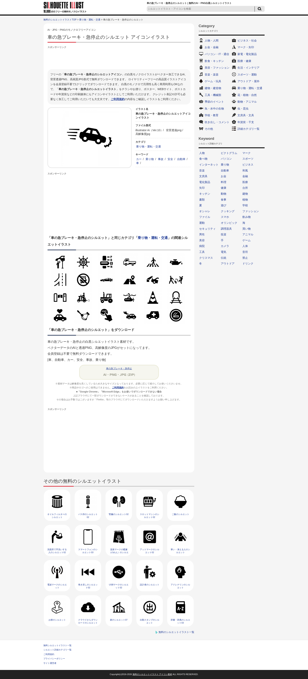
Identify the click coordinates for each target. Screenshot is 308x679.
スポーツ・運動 (247, 74)
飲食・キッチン (214, 61)
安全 (170, 159)
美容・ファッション (217, 67)
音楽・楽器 (211, 74)
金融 (245, 176)
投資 (223, 234)
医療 (245, 182)
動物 (223, 193)
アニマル (247, 234)
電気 (223, 251)
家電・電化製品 (247, 54)
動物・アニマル (247, 101)
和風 (245, 170)
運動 (202, 222)
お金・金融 (211, 47)
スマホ (225, 216)
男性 (202, 234)
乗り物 (150, 159)
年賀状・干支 (245, 122)
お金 (223, 176)
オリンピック (229, 222)
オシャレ (204, 211)
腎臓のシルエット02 (118, 514)
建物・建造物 (213, 88)
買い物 (246, 228)
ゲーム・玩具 (213, 81)
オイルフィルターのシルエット (57, 515)
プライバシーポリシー (54, 658)
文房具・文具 (245, 115)
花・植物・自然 (247, 95)
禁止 (245, 257)
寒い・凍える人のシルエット (180, 551)
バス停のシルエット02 (88, 515)
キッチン (204, 193)
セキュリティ (207, 228)
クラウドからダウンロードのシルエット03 (88, 623)
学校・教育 (211, 115)
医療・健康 (244, 61)
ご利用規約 (118, 99)
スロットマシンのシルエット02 (149, 515)
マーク (246, 153)
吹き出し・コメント (217, 122)
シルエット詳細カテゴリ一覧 (57, 650)
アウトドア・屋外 (248, 81)
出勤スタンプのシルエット (149, 621)
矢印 (202, 187)
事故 (160, 159)
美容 (202, 240)
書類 (202, 199)
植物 (245, 199)
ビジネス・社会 (247, 40)
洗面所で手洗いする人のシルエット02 (57, 551)
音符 (245, 251)
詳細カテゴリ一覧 (248, 128)
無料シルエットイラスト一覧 (57, 645)
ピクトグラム (229, 153)
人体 (245, 246)
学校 (245, 205)
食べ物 (203, 158)
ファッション (250, 211)
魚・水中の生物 (214, 108)
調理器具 (226, 228)
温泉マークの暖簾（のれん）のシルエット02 (118, 552)
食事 (223, 199)
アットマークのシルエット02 (149, 551)
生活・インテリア (248, 67)
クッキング (228, 211)
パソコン (226, 158)
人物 (202, 153)
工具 (202, 251)
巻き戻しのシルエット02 (88, 586)
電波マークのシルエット (57, 586)
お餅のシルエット (57, 620)
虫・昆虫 (242, 108)
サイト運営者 (49, 663)
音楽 (202, 170)
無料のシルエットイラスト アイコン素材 (152, 674)
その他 (209, 128)
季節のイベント (214, 101)
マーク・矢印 (245, 47)
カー (139, 159)
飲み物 (246, 216)
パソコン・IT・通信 (217, 54)
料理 (223, 182)
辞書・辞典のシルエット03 (180, 621)
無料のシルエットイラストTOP (59, 19)
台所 (245, 187)
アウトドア (228, 263)
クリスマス (206, 257)
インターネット (208, 164)
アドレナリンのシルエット (180, 586)
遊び (223, 205)
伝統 (223, 257)
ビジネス (247, 164)
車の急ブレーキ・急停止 (119, 368)
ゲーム (246, 240)
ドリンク (247, 263)
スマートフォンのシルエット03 (88, 551)
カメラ (225, 246)
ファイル (204, 216)
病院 (202, 246)
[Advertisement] (119, 58)
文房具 (203, 176)
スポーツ (247, 158)
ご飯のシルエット (180, 514)
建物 (245, 193)
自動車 (181, 159)
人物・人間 (211, 40)
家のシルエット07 (118, 620)
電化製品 (204, 182)
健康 (223, 187)
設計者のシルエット (149, 584)
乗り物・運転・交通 (89, 19)
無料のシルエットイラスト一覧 (176, 632)
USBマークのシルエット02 (119, 586)
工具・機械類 (213, 95)
